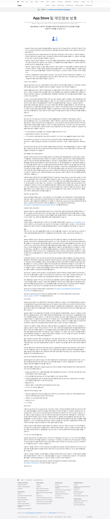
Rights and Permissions (78, 491)
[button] (88, 1)
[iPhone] (37, 1)
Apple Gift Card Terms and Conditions (44, 499)
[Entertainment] (68, 1)
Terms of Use (50, 516)
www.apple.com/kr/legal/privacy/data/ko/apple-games (39, 205)
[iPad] (31, 1)
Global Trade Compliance (23, 499)
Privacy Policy (58, 495)
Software (53, 5)
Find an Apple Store (30, 512)
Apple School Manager (78, 502)
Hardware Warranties (22, 484)
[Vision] (47, 1)
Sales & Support (60, 5)
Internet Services (69, 5)
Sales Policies (39, 495)
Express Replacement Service (42, 490)
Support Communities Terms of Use (43, 503)
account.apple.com (77, 222)
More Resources (88, 5)
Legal (19, 5)
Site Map (69, 516)
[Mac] (27, 1)
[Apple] (18, 1)
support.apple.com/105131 (31, 296)
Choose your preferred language (59, 9)
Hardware (48, 5)
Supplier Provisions (22, 501)
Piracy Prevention (77, 493)
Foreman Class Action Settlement (25, 508)
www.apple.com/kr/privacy (31, 463)
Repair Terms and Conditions (42, 488)
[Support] (83, 1)
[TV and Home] (60, 1)
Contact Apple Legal (22, 497)
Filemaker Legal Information (23, 503)
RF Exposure (20, 488)
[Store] (22, 1)
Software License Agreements (24, 486)
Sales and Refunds (58, 516)
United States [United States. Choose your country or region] (89, 516)
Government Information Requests (25, 495)
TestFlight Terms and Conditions (61, 493)
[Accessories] (76, 1)
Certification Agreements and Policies (44, 497)
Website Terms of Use (59, 497)
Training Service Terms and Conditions (44, 501)
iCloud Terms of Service (60, 491)
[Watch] (42, 1)
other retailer (38, 512)
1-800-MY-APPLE (52, 512)
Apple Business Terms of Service (80, 500)
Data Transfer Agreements (79, 504)
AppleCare (38, 486)
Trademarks (76, 489)
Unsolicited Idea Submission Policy (81, 495)
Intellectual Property (79, 5)
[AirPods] (53, 1)
